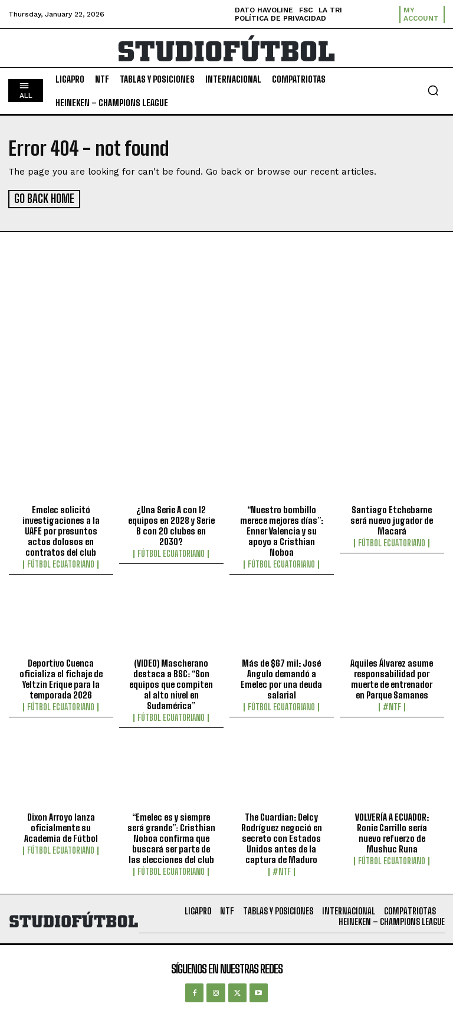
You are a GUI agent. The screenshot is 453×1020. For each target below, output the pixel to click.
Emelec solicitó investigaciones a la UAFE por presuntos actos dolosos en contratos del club (61, 529)
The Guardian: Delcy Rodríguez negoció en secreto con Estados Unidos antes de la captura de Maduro (281, 836)
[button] (433, 90)
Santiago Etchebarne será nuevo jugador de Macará (391, 518)
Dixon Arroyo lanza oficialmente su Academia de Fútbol (61, 826)
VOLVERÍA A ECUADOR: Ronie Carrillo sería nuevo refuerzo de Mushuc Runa (392, 831)
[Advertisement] (226, 336)
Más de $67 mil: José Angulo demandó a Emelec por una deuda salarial (281, 678)
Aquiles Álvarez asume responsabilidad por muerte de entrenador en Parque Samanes (391, 678)
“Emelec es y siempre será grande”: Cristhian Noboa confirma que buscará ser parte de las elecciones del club (171, 836)
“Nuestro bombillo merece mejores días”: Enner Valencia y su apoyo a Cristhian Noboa (281, 529)
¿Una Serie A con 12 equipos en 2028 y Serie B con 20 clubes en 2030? (171, 524)
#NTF (392, 706)
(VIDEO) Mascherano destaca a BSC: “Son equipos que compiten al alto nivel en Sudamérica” (171, 683)
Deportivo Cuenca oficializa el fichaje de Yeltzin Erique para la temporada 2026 (61, 678)
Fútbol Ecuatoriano (60, 563)
